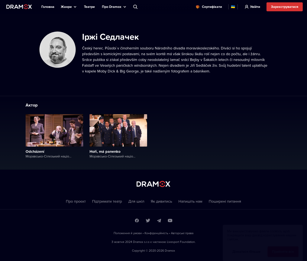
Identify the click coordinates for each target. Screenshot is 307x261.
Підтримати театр (107, 201)
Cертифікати (212, 6)
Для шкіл (136, 201)
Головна (47, 6)
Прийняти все (283, 247)
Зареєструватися (284, 6)
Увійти (255, 6)
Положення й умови (128, 233)
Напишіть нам (190, 201)
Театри (90, 6)
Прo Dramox (111, 6)
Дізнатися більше (246, 247)
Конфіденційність (156, 233)
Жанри (66, 6)
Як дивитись (161, 201)
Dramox (19, 6)
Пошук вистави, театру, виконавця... (135, 7)
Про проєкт (76, 201)
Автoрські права (182, 233)
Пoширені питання (225, 201)
